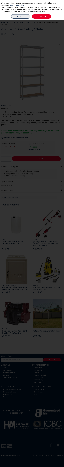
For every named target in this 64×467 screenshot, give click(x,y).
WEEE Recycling (38, 382)
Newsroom (6, 397)
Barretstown (6, 375)
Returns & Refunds (39, 375)
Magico (40, 455)
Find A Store (37, 368)
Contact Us (37, 370)
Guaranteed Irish (8, 373)
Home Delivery (8, 143)
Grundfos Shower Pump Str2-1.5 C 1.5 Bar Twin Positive (16, 332)
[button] (60, 44)
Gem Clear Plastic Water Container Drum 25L (13, 242)
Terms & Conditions (9, 377)
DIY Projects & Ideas (9, 392)
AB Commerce (58, 455)
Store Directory (38, 392)
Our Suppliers (7, 370)
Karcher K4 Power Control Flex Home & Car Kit (46, 288)
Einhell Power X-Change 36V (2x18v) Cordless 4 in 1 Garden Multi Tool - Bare (46, 243)
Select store (34, 150)
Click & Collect (38, 144)
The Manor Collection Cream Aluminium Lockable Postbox (14, 288)
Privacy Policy (37, 377)
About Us (5, 368)
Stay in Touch (7, 356)
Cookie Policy (37, 380)
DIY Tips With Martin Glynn (11, 389)
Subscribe (52, 360)
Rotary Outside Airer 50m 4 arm (47, 331)
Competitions (7, 394)
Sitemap (36, 394)
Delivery (35, 373)
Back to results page (11, 197)
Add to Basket (36, 158)
